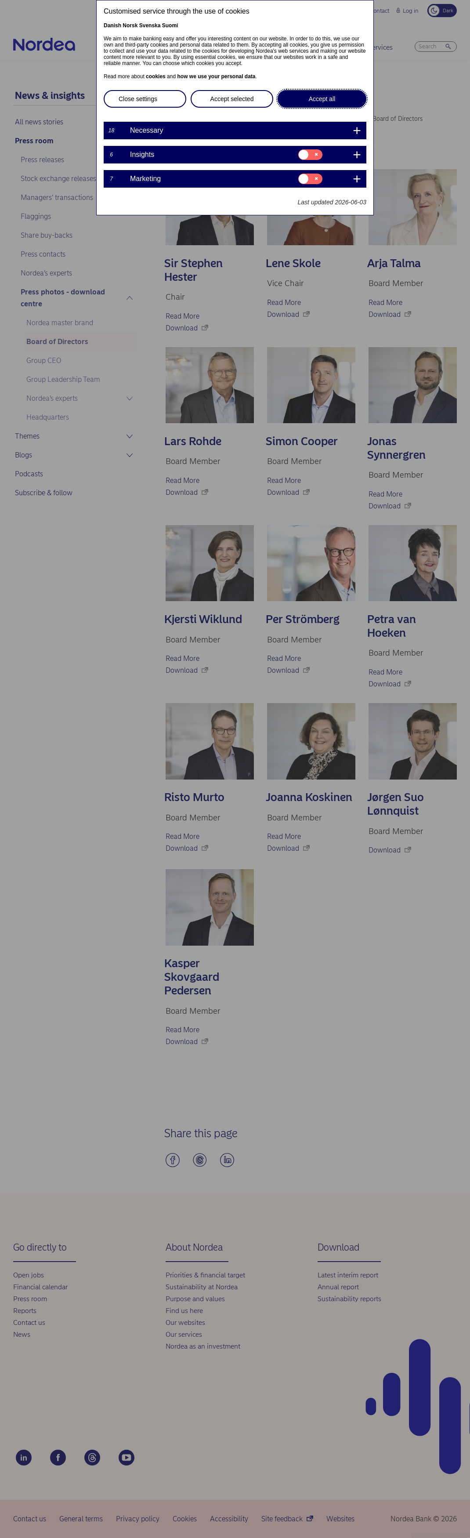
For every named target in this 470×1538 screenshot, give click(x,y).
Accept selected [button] (232, 98)
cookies (156, 76)
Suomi (170, 25)
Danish (112, 25)
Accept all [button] (322, 98)
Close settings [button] (138, 98)
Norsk (130, 25)
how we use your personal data (216, 76)
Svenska (150, 25)
